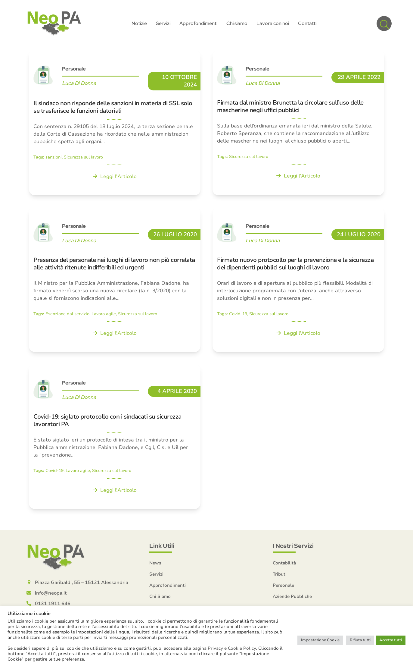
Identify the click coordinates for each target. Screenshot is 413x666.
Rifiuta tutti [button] (360, 640)
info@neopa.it (51, 594)
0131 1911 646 (52, 605)
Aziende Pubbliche (292, 598)
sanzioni (53, 158)
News (155, 564)
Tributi (280, 575)
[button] (384, 24)
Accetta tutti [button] (390, 640)
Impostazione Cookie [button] (320, 640)
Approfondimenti (167, 586)
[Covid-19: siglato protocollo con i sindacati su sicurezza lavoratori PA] (114, 438)
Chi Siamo (160, 598)
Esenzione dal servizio (67, 315)
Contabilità (284, 564)
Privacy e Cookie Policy (232, 648)
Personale (74, 70)
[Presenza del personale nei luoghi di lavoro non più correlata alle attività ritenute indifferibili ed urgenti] (114, 281)
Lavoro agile (104, 315)
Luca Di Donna (79, 84)
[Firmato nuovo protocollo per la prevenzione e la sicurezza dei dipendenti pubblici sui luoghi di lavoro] (298, 281)
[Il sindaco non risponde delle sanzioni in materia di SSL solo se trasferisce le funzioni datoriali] (114, 123)
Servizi (156, 575)
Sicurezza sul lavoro (83, 158)
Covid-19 (238, 315)
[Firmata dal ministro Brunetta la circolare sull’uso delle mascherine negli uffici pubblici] (298, 123)
